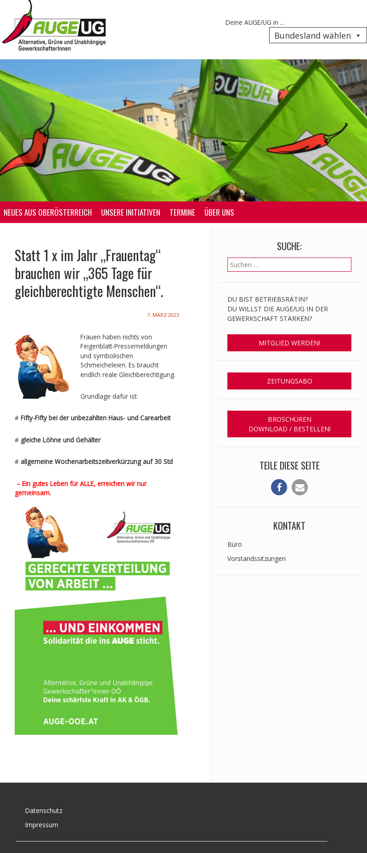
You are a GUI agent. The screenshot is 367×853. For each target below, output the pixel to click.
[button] (279, 487)
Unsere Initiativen (130, 212)
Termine (182, 212)
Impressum (41, 824)
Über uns (219, 212)
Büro (234, 544)
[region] (183, 130)
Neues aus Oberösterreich (48, 212)
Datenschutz (43, 810)
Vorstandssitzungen (256, 558)
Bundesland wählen (318, 35)
